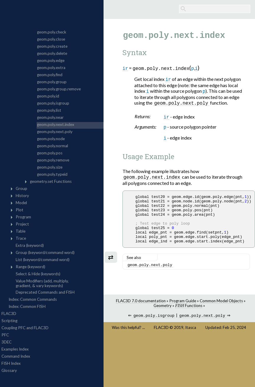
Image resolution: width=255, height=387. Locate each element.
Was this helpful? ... (128, 342)
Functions (188, 320)
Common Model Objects (221, 315)
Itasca (190, 342)
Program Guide (182, 315)
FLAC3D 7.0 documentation (141, 315)
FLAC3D (161, 342)
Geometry (163, 320)
